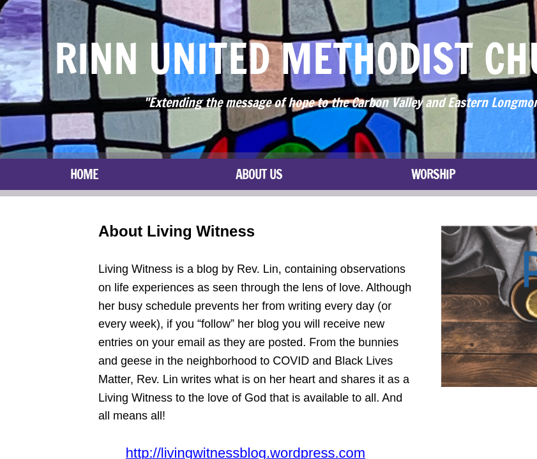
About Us (259, 174)
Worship (433, 174)
